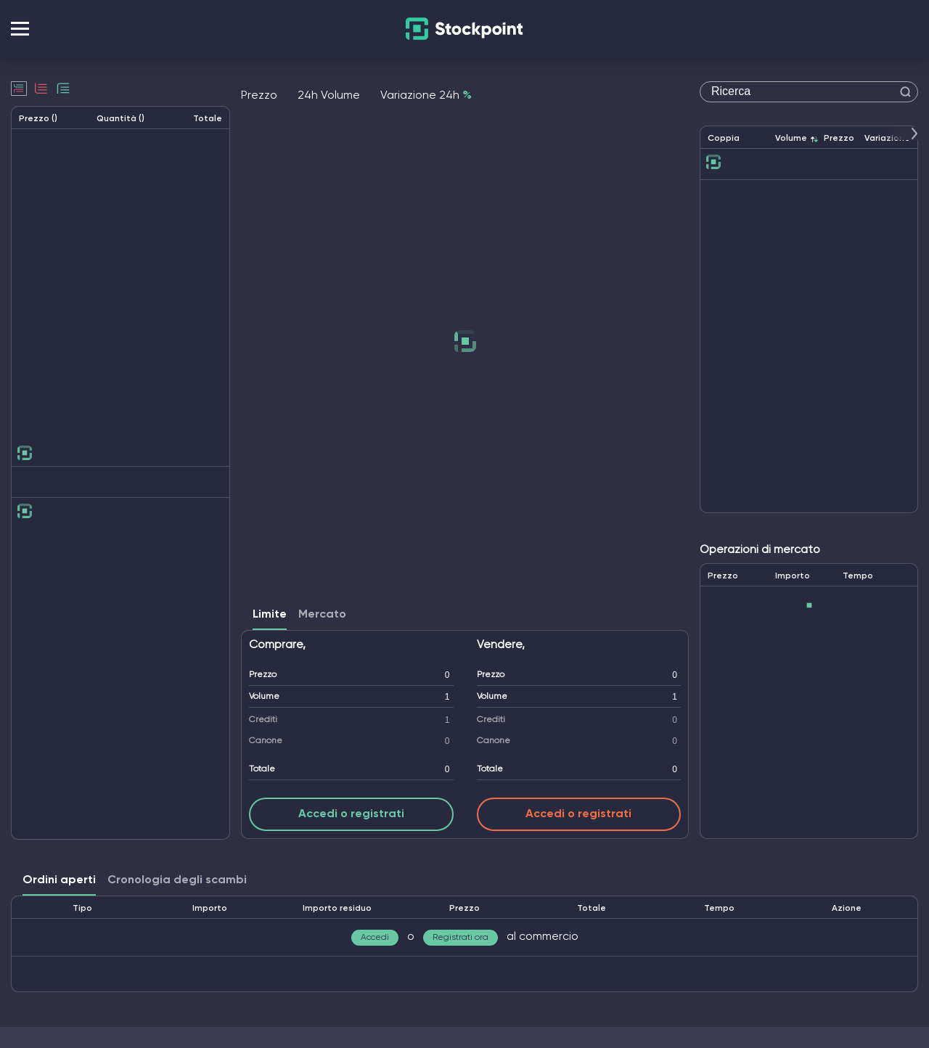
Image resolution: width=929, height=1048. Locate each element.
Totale (262, 769)
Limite (270, 615)
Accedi (375, 937)
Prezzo (263, 675)
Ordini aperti (59, 880)
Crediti (263, 720)
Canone (265, 741)
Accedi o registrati (351, 814)
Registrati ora (460, 937)
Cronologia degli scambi (177, 880)
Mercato (322, 615)
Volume (264, 696)
